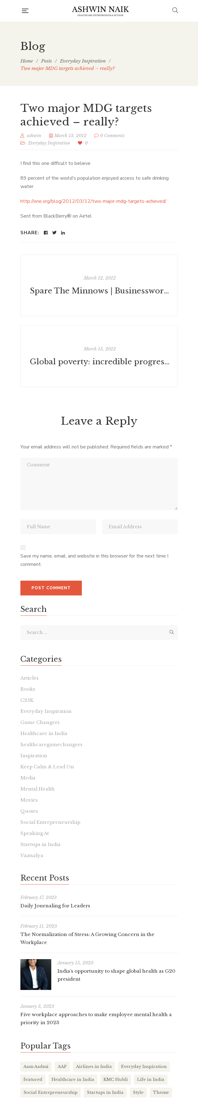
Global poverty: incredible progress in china (100, 361)
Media (28, 778)
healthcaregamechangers (51, 744)
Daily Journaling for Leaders (55, 906)
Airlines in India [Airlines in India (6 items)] (94, 1066)
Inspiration (33, 755)
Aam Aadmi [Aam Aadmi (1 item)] (35, 1066)
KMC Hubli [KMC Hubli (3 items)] (115, 1079)
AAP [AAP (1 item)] (62, 1066)
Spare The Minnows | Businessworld (100, 290)
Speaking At (34, 833)
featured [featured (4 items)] (32, 1079)
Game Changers (40, 722)
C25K (26, 700)
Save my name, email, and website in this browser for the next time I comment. (94, 560)
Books (27, 689)
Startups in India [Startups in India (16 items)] (105, 1092)
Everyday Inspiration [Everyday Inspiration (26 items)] (144, 1066)
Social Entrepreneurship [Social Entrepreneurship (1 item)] (50, 1092)
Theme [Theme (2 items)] (161, 1092)
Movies (29, 800)
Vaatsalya (31, 855)
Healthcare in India (43, 733)
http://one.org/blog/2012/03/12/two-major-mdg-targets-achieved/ (93, 201)
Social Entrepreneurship (50, 822)
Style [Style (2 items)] (138, 1092)
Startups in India (40, 844)
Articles (29, 678)
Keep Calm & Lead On (47, 767)
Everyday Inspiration (49, 143)
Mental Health (37, 789)
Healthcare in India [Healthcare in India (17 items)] (73, 1079)
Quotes (29, 811)
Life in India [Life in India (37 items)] (150, 1079)
